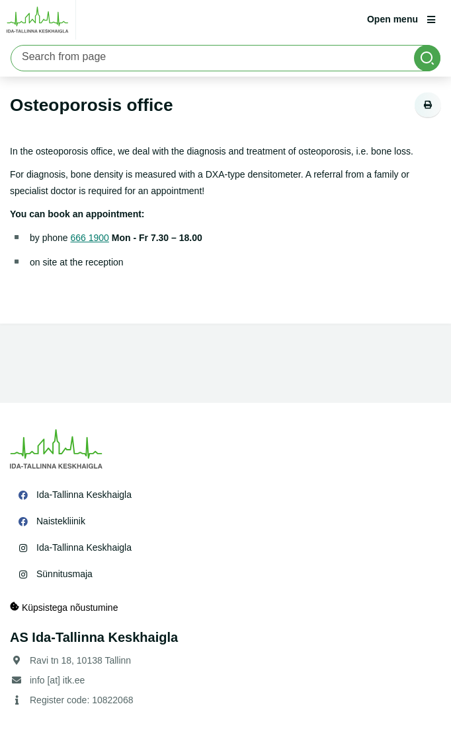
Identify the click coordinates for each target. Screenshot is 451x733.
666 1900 (90, 237)
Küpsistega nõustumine (64, 607)
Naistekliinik (60, 521)
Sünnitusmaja (64, 574)
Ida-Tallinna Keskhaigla (84, 494)
